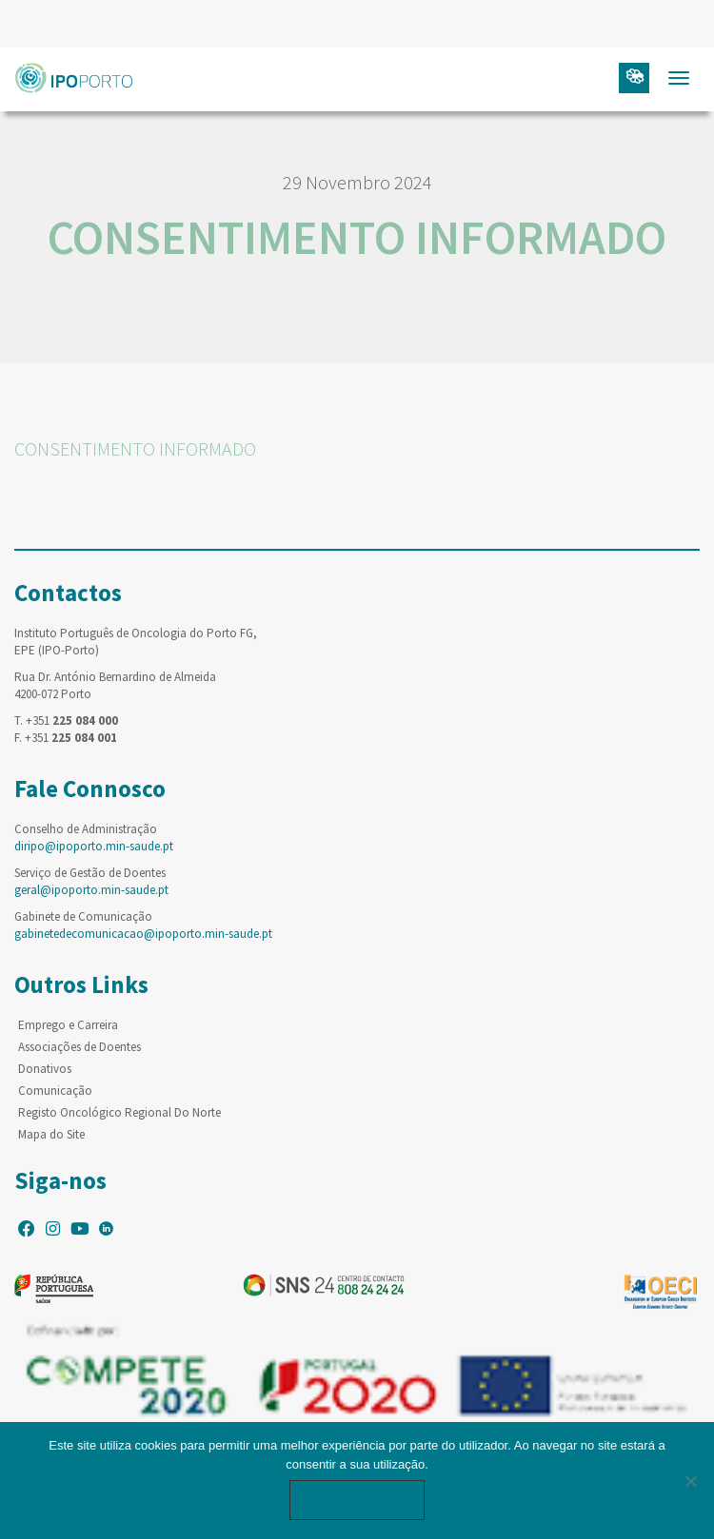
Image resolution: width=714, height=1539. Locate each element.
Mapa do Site (51, 1134)
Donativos (44, 1069)
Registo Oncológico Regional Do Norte (119, 1112)
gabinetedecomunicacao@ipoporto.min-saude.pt (143, 933)
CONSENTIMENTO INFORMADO (135, 448)
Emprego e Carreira (68, 1025)
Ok (357, 1499)
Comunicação (55, 1090)
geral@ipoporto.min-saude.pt (91, 890)
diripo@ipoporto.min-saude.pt (93, 846)
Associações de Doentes (79, 1047)
